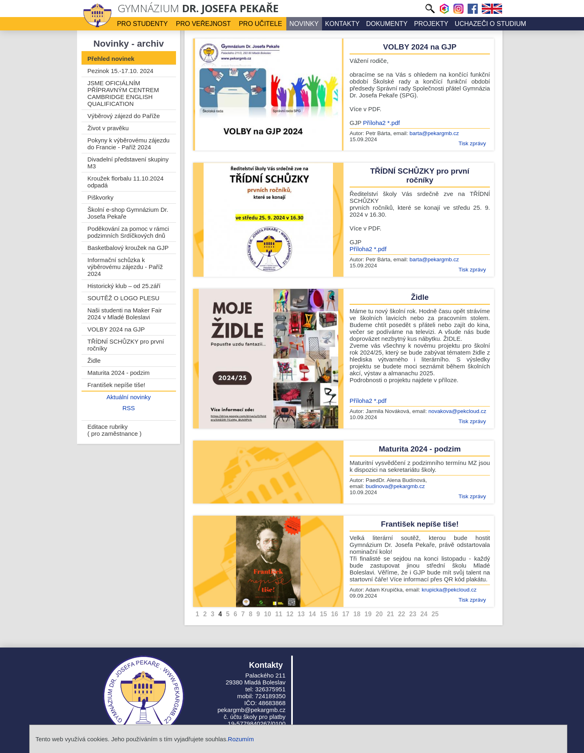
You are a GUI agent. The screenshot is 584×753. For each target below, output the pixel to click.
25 (435, 614)
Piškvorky (101, 197)
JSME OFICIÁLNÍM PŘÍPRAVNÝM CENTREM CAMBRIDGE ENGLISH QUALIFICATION (123, 93)
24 (423, 614)
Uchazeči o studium (490, 23)
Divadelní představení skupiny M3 (128, 163)
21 (390, 614)
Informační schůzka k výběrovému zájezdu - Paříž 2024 (125, 266)
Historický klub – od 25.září (124, 285)
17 (346, 614)
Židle (94, 360)
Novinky (304, 23)
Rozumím (241, 739)
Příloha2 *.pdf (381, 122)
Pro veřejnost (203, 23)
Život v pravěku (108, 128)
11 (279, 614)
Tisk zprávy (472, 143)
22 (401, 614)
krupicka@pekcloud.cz (449, 590)
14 (312, 614)
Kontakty (342, 23)
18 (357, 614)
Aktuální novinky (129, 397)
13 (301, 614)
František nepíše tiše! (117, 384)
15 (323, 614)
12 (290, 614)
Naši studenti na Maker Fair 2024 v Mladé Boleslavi (125, 314)
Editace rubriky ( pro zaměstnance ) (115, 430)
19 (368, 614)
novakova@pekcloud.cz (457, 411)
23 (413, 614)
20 (379, 614)
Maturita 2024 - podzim (119, 372)
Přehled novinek (111, 58)
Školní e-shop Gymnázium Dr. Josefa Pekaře (128, 213)
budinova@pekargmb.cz (395, 486)
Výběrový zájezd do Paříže (124, 115)
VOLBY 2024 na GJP (116, 329)
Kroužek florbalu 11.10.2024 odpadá (126, 182)
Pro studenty (142, 23)
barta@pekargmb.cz (434, 133)
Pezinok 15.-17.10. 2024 (121, 70)
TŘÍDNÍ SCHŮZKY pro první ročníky (126, 345)
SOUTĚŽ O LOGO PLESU (124, 298)
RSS (128, 407)
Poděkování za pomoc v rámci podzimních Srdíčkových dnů (128, 232)
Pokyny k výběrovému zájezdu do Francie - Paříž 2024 (129, 144)
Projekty (431, 23)
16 (334, 614)
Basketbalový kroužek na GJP (128, 247)
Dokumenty (387, 23)
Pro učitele (260, 23)
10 (267, 614)
